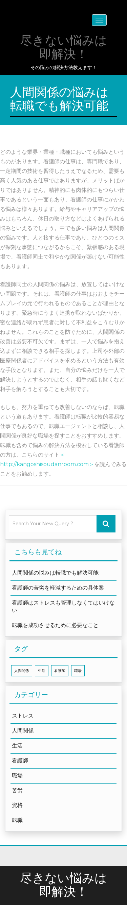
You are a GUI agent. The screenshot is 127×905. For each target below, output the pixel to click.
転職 (17, 820)
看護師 (20, 760)
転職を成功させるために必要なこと (55, 625)
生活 (17, 745)
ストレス (23, 715)
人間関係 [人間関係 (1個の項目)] (21, 671)
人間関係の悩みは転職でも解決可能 (55, 573)
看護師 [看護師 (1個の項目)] (59, 671)
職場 (17, 775)
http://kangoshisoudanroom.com (44, 464)
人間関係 (23, 730)
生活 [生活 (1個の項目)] (41, 671)
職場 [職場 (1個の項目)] (78, 671)
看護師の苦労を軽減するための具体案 (58, 588)
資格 (17, 805)
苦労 (17, 790)
